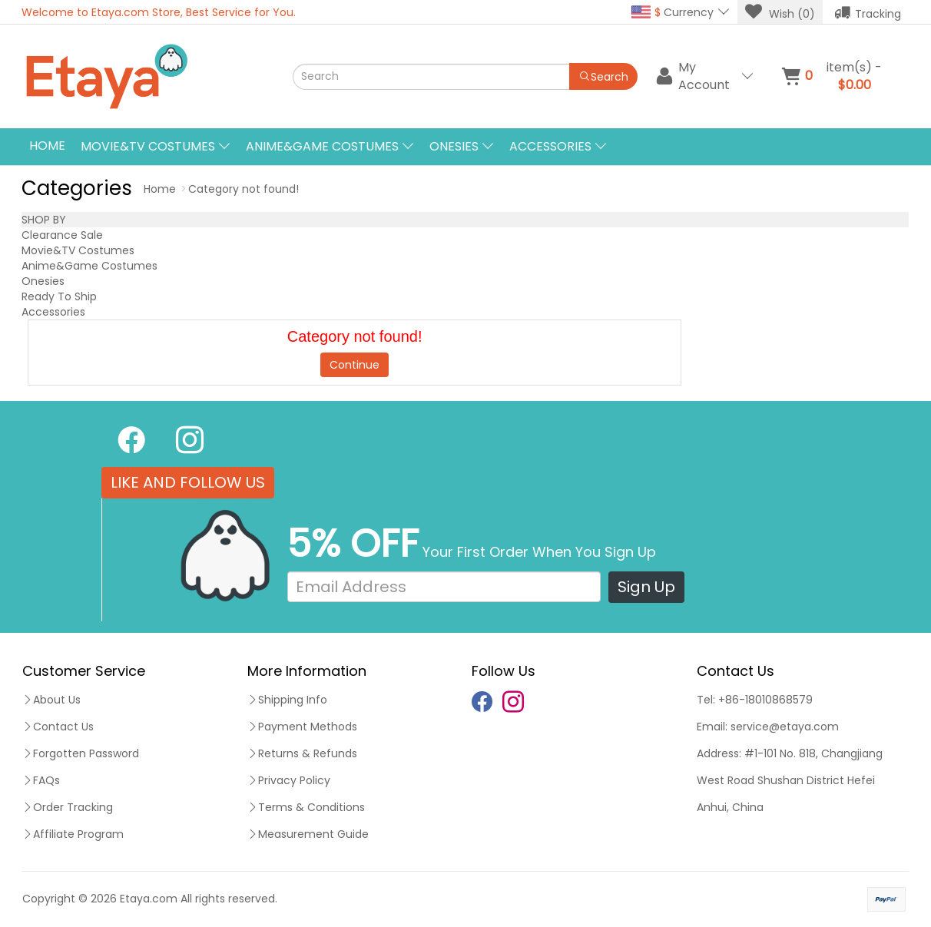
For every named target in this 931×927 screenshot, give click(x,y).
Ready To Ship (59, 296)
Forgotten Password (80, 753)
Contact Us (58, 726)
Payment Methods (302, 726)
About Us (51, 699)
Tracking (867, 12)
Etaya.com (148, 898)
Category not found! (243, 189)
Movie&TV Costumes (78, 250)
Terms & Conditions (306, 807)
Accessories (53, 311)
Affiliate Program (73, 834)
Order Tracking (67, 807)
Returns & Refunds (302, 753)
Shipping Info (287, 699)
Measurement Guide (308, 834)
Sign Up (646, 587)
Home (47, 145)
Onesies (43, 281)
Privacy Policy (288, 780)
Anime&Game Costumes (89, 265)
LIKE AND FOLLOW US (188, 482)
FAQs (41, 780)
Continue (354, 364)
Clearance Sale (62, 235)
